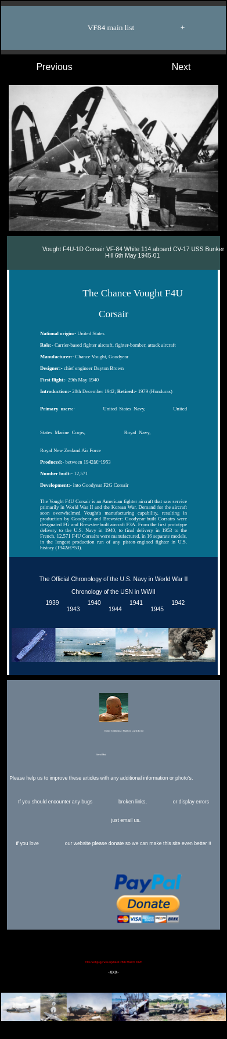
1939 (50, 603)
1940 (92, 603)
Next (193, 67)
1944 (113, 610)
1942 (176, 603)
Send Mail (112, 755)
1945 (155, 610)
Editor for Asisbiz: (113, 714)
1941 (134, 603)
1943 (71, 610)
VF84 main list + (119, 27)
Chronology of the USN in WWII (113, 592)
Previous (43, 67)
